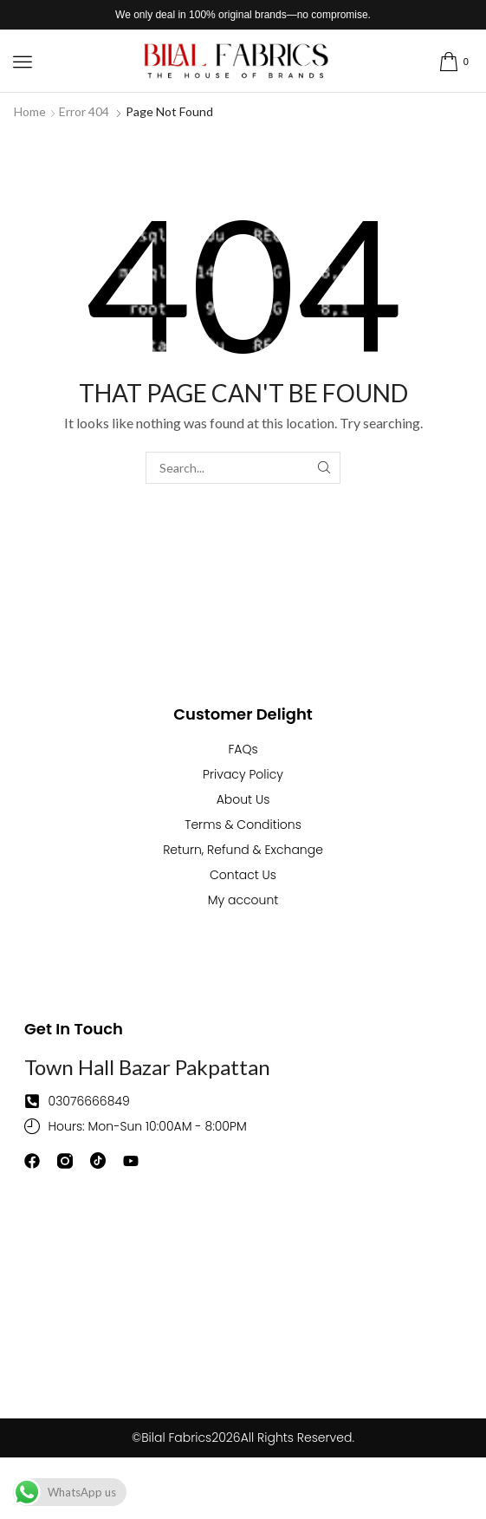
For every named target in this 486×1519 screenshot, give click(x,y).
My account (243, 900)
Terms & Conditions (243, 824)
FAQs (242, 749)
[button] (22, 61)
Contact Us (243, 874)
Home (30, 111)
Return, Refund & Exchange (243, 849)
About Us (243, 799)
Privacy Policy (243, 774)
